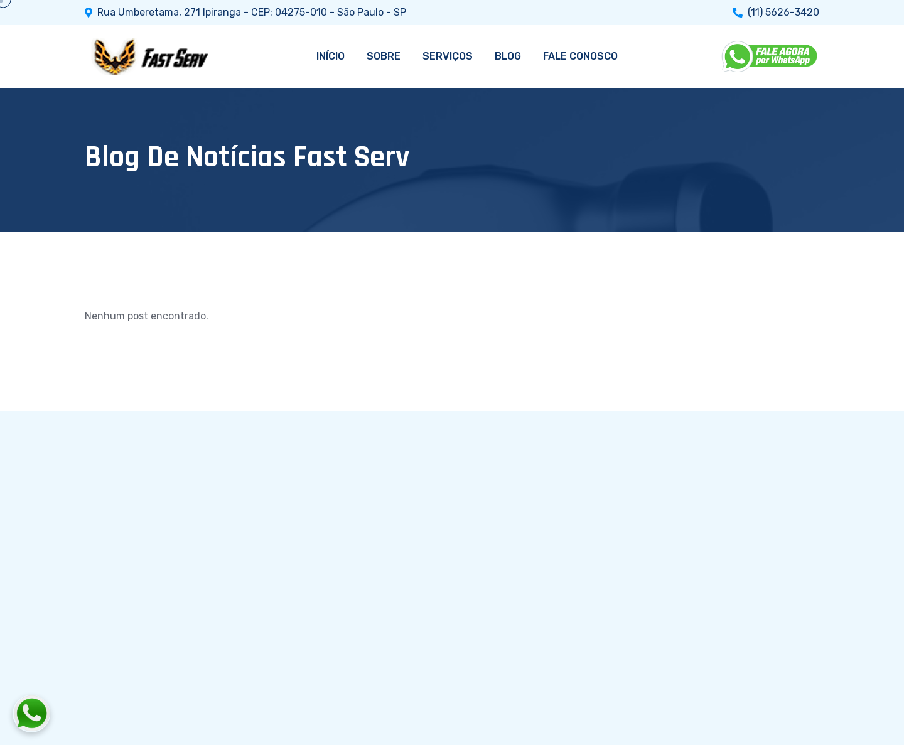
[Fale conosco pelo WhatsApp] (101, 713)
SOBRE (384, 56)
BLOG (508, 56)
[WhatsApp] (770, 56)
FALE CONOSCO (580, 56)
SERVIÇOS (447, 56)
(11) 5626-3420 (783, 13)
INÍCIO (330, 56)
